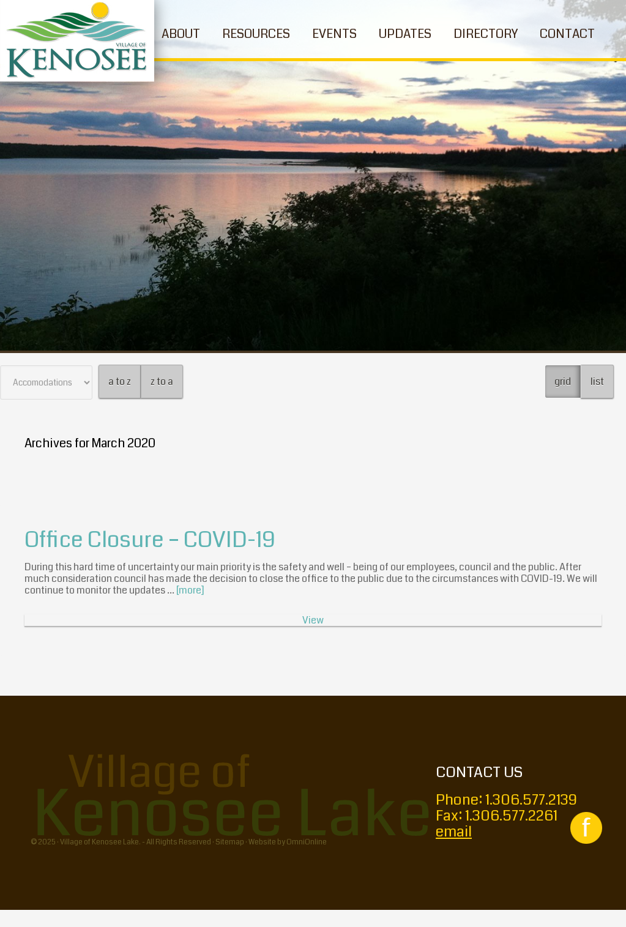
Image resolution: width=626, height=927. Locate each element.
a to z (119, 381)
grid (562, 381)
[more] (190, 590)
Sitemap (229, 842)
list (597, 381)
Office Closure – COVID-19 (149, 540)
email (454, 831)
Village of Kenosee (77, 41)
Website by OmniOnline (287, 842)
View (313, 620)
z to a (162, 381)
